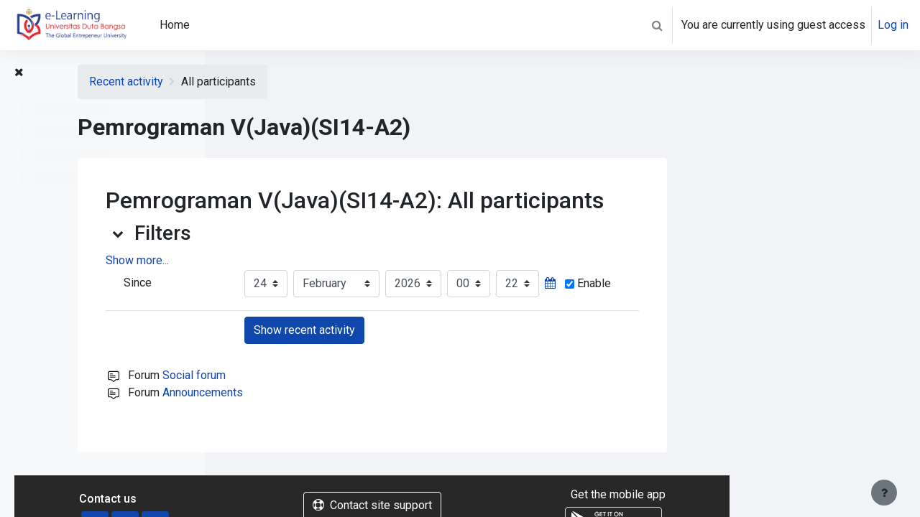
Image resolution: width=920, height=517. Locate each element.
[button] (657, 25)
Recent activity (317, 81)
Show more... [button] (327, 260)
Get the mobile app (807, 494)
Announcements (393, 392)
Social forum (384, 375)
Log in (893, 25)
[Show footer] (884, 493)
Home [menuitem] (175, 25)
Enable (778, 283)
